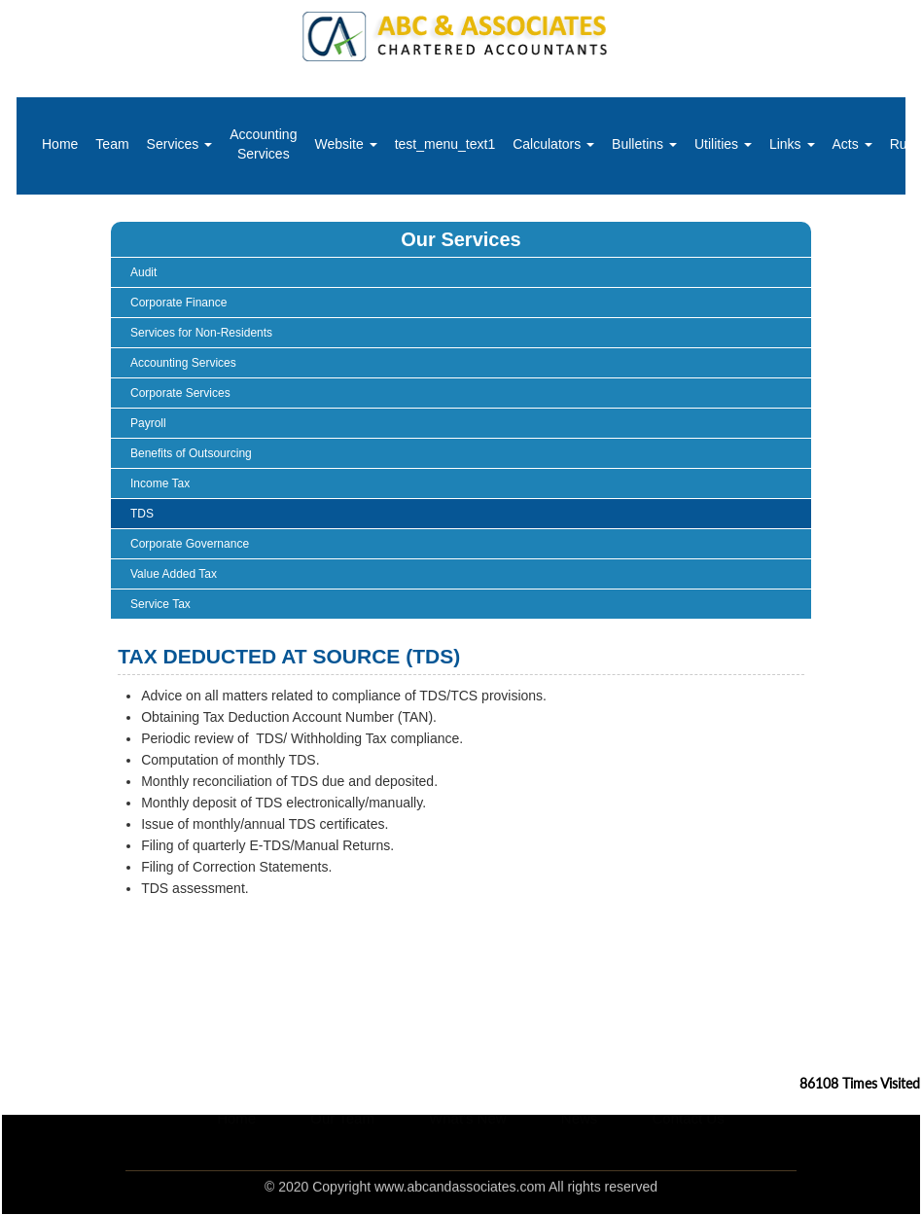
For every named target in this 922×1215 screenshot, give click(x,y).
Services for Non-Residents (201, 332)
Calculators (553, 144)
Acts (852, 144)
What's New (468, 1139)
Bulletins (644, 144)
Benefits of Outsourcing (191, 453)
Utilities (723, 144)
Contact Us (690, 1139)
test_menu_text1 (445, 144)
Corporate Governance (189, 544)
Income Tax (160, 483)
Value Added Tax (173, 574)
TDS (142, 513)
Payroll (148, 423)
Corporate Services (180, 393)
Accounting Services (263, 143)
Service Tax (160, 604)
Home (60, 144)
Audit (143, 272)
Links (792, 144)
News (579, 1139)
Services (180, 144)
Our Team (342, 1139)
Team (111, 144)
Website (345, 144)
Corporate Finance (178, 302)
